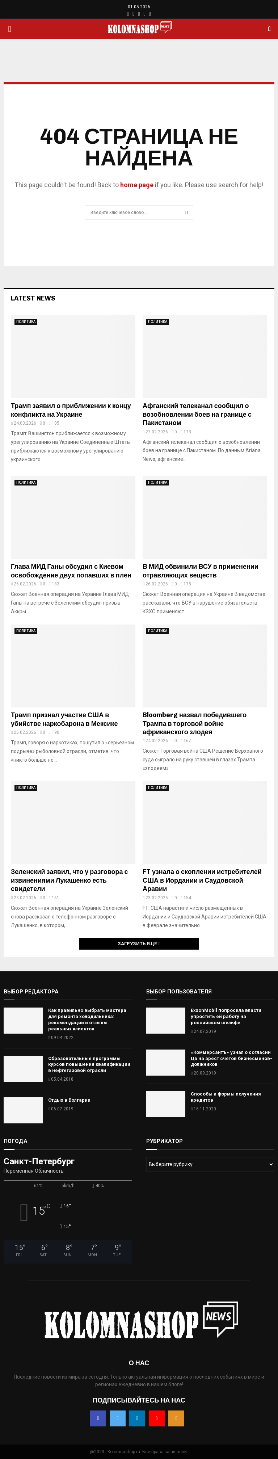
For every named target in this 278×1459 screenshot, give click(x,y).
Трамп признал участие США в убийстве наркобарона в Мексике (64, 719)
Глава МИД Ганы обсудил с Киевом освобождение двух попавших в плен (71, 571)
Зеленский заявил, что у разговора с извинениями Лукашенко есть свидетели (69, 880)
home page (136, 185)
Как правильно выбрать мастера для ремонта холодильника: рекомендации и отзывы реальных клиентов (87, 1019)
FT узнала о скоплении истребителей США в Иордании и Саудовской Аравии (202, 880)
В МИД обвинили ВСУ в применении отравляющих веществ (200, 571)
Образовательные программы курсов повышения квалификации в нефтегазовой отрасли (89, 1064)
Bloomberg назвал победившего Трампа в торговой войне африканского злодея (195, 723)
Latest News (33, 298)
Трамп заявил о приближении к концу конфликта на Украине (71, 410)
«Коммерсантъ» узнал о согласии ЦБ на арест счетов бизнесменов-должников (231, 1058)
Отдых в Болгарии (69, 1100)
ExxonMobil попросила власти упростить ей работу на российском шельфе (226, 1016)
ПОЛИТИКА (25, 322)
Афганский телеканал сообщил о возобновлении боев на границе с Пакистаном (197, 414)
